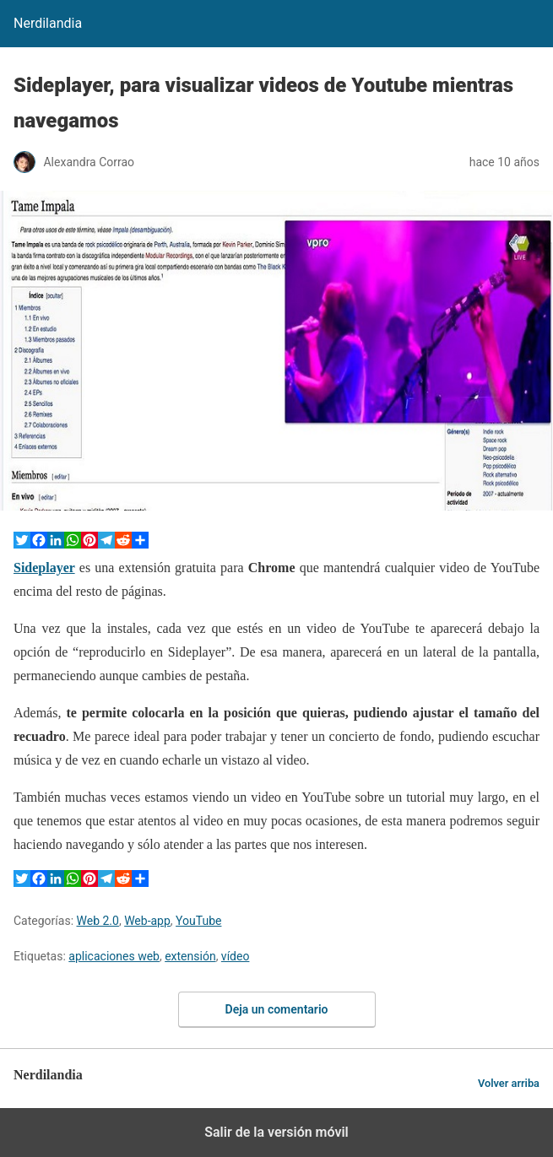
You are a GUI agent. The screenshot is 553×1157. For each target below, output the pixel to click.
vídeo (235, 956)
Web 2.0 (98, 920)
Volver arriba (508, 1083)
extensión (190, 956)
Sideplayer (44, 567)
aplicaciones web (114, 956)
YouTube (198, 920)
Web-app (147, 920)
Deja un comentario (276, 1009)
